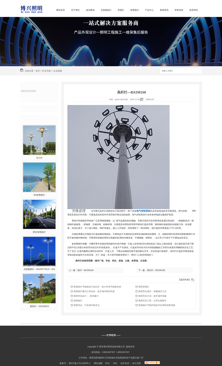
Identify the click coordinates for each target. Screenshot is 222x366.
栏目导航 (46, 71)
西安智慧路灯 (39, 232)
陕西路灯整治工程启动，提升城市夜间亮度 (94, 291)
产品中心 (149, 10)
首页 (37, 71)
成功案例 (90, 10)
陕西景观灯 (143, 286)
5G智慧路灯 (39, 195)
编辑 (194, 211)
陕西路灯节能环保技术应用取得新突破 (156, 305)
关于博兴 (75, 10)
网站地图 (98, 363)
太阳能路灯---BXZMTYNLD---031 (39, 269)
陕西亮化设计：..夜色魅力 (86, 296)
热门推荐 (30, 118)
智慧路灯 (134, 10)
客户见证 (30, 108)
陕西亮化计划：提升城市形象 (152, 296)
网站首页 (60, 10)
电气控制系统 (143, 211)
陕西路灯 (78, 300)
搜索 (196, 71)
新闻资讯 (164, 10)
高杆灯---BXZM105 (156, 270)
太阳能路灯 (106, 10)
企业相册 (57, 71)
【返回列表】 (184, 279)
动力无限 (136, 363)
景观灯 (121, 10)
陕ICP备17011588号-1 (79, 363)
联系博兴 (193, 10)
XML (115, 363)
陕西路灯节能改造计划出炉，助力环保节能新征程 (97, 286)
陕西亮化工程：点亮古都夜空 (152, 300)
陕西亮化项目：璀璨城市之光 (152, 291)
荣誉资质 (179, 10)
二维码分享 (149, 99)
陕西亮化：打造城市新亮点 (87, 305)
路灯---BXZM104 (86, 270)
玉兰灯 (39, 158)
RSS (107, 363)
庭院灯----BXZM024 (39, 306)
